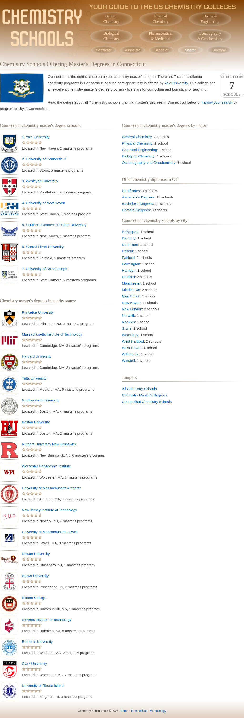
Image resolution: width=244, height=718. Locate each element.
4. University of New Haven (43, 203)
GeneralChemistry (111, 19)
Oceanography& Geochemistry (210, 36)
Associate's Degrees (138, 197)
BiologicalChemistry (111, 36)
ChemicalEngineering (210, 19)
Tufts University (34, 378)
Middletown (131, 290)
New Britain (131, 296)
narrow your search (217, 102)
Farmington (131, 264)
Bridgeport (130, 232)
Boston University (36, 422)
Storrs (127, 328)
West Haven (131, 348)
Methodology (158, 711)
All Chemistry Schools (139, 389)
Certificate (104, 50)
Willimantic (130, 354)
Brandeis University (37, 642)
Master (190, 50)
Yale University (176, 83)
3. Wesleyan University (40, 181)
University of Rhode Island (43, 685)
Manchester (131, 283)
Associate (132, 50)
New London (132, 309)
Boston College (34, 598)
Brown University (35, 576)
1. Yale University (35, 137)
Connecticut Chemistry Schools (147, 402)
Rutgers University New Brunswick (49, 444)
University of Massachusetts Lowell (49, 532)
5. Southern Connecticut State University (54, 225)
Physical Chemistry (137, 143)
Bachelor (161, 50)
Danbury (129, 238)
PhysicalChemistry (161, 19)
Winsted (128, 361)
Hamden (129, 270)
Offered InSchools (232, 85)
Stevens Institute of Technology (46, 620)
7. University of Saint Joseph (44, 269)
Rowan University (36, 554)
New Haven (131, 303)
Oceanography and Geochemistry (148, 163)
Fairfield (128, 257)
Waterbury (130, 335)
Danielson (130, 245)
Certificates (131, 191)
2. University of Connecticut (44, 159)
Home (124, 711)
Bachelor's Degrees (137, 204)
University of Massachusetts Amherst (51, 488)
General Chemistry (137, 137)
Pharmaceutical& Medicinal (161, 36)
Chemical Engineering (139, 150)
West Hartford (133, 341)
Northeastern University (40, 400)
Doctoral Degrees (136, 210)
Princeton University (38, 312)
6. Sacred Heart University (43, 247)
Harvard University (36, 356)
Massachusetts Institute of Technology (52, 334)
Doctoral (219, 50)
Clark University (34, 663)
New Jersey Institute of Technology (49, 510)
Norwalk (128, 315)
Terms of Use (139, 711)
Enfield (127, 251)
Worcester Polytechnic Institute (46, 466)
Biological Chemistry (138, 156)
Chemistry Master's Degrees (144, 395)
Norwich (128, 322)
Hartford (128, 277)
